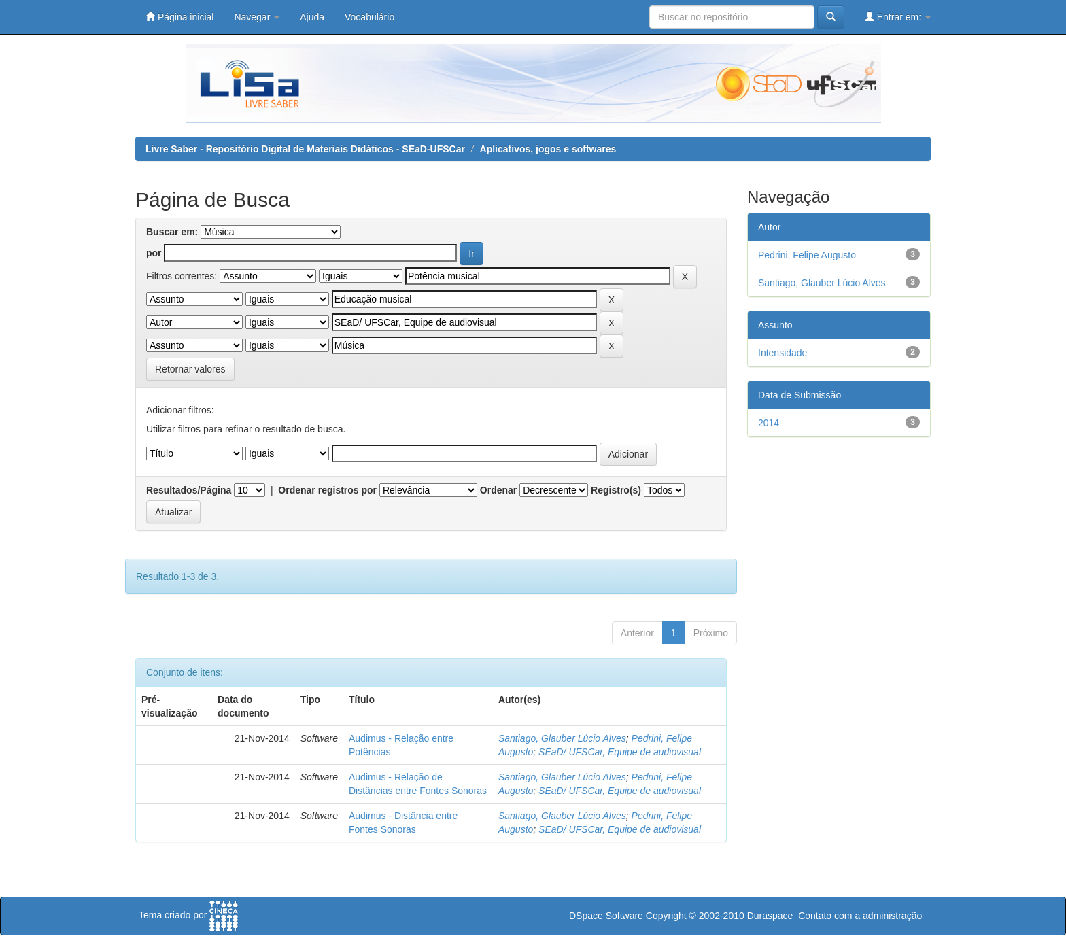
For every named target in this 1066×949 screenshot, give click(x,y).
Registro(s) (616, 490)
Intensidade (782, 352)
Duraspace (770, 915)
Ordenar (498, 490)
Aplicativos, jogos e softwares (548, 148)
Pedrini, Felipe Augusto (807, 254)
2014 (768, 422)
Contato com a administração (860, 915)
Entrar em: (898, 16)
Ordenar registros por (327, 490)
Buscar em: (172, 231)
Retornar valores (190, 369)
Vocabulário (369, 17)
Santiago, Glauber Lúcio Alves (562, 738)
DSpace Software (606, 915)
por (154, 252)
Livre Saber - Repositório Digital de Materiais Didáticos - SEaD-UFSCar (305, 148)
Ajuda (312, 17)
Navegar (256, 17)
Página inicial (179, 16)
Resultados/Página (188, 490)
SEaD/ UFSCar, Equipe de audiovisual (619, 751)
